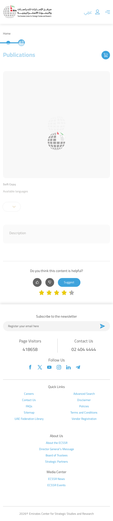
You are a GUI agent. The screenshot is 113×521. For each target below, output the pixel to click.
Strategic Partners (56, 461)
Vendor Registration (84, 419)
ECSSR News (56, 479)
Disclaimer (84, 400)
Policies (84, 406)
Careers (29, 394)
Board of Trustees (57, 455)
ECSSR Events (56, 485)
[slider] (56, 293)
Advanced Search (84, 394)
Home (7, 33)
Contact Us (29, 400)
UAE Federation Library (29, 419)
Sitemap (29, 412)
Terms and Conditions (83, 412)
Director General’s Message (56, 449)
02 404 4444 (83, 349)
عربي (88, 12)
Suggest (69, 282)
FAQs (29, 406)
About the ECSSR (56, 443)
